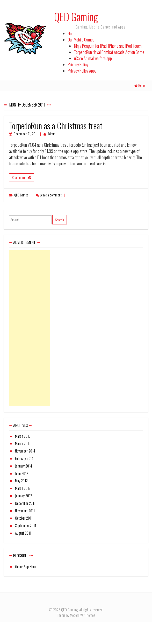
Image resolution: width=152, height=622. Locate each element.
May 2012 (21, 480)
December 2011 (25, 503)
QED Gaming (76, 16)
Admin (51, 133)
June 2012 (21, 473)
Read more (19, 177)
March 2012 (23, 488)
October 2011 (23, 518)
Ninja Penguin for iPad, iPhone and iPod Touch (108, 46)
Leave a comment (50, 195)
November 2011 (25, 510)
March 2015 (23, 443)
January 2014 (23, 466)
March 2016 (23, 436)
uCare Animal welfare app (93, 58)
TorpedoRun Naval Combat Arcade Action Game (109, 52)
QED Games (21, 195)
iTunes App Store (26, 566)
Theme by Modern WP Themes (76, 615)
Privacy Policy (78, 64)
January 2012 (23, 495)
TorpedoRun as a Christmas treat (56, 125)
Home (72, 33)
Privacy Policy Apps (82, 71)
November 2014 (25, 451)
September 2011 (25, 525)
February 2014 (24, 458)
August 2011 (23, 533)
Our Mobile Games (81, 40)
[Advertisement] (29, 328)
